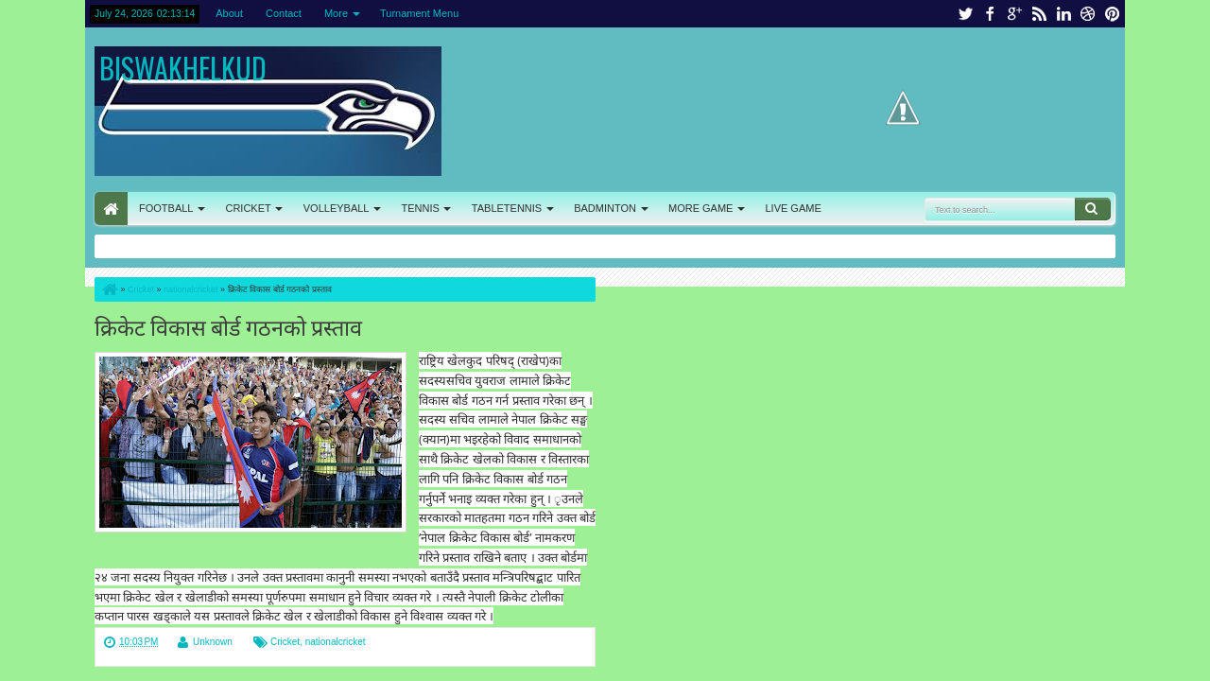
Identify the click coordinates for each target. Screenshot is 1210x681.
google (1014, 13)
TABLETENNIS (507, 208)
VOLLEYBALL (336, 208)
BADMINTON (605, 208)
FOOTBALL (166, 208)
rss (1039, 13)
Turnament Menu (419, 13)
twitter (965, 13)
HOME (111, 208)
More (336, 13)
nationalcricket (335, 642)
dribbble (1088, 13)
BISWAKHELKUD (183, 67)
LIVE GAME (793, 208)
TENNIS (420, 208)
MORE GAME (700, 208)
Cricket (285, 642)
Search (1093, 209)
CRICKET (247, 208)
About (229, 13)
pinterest (1112, 13)
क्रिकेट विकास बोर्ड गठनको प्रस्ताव (228, 325)
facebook (989, 13)
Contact (284, 13)
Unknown (213, 642)
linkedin (1063, 13)
